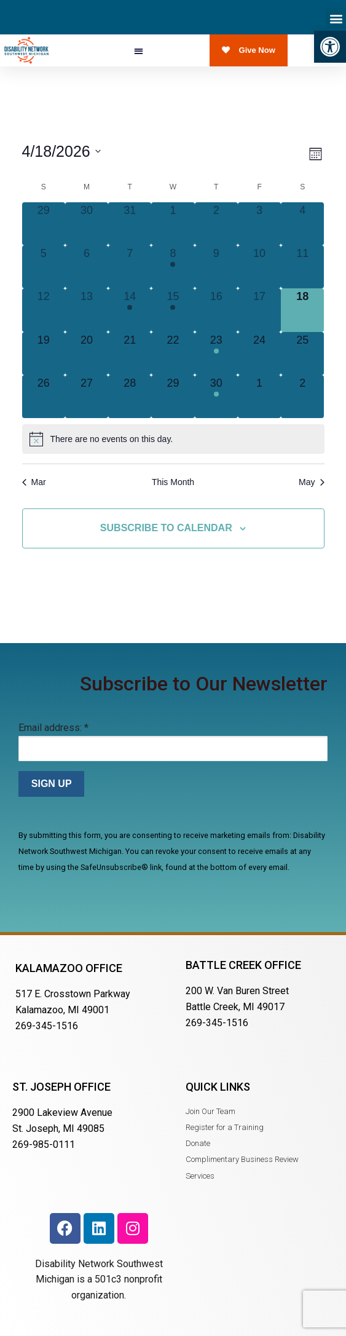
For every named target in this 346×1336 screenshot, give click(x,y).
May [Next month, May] (311, 482)
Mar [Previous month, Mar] (34, 482)
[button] (330, 47)
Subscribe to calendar (166, 528)
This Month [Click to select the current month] (173, 482)
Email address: (53, 727)
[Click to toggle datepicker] (61, 152)
